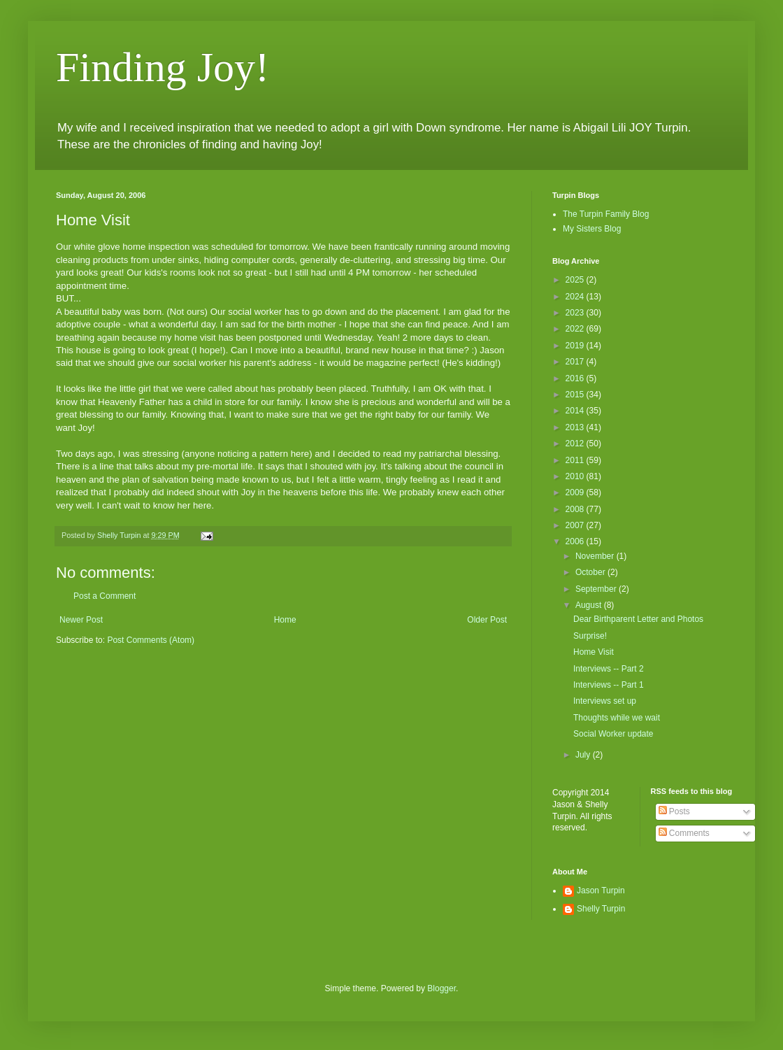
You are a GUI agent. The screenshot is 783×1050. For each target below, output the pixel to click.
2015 (576, 394)
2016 (576, 378)
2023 (576, 313)
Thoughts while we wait (616, 718)
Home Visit (593, 652)
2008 (576, 509)
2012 (576, 443)
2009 (576, 492)
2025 (576, 280)
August (589, 605)
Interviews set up (604, 701)
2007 (576, 525)
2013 (576, 427)
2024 (576, 296)
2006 (576, 541)
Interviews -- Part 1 (608, 685)
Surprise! (590, 636)
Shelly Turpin (601, 909)
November (596, 556)
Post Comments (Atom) (150, 640)
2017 (576, 362)
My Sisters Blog (592, 229)
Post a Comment (104, 596)
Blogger (441, 988)
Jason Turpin (601, 890)
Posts (674, 811)
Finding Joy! (162, 67)
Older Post (487, 620)
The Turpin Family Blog (606, 214)
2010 (576, 476)
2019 (576, 345)
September (597, 589)
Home (285, 620)
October (591, 572)
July (584, 755)
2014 (576, 411)
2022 (576, 329)
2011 (576, 460)
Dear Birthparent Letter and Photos (638, 619)
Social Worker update (613, 734)
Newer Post (81, 620)
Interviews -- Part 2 (608, 669)
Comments (684, 833)
